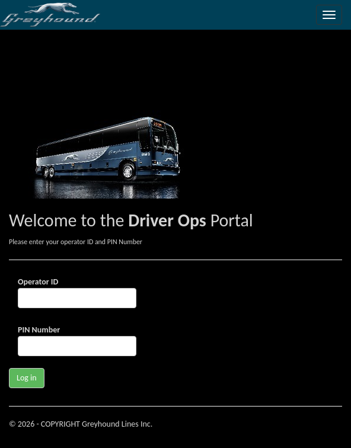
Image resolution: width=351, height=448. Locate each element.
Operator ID (38, 282)
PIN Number (39, 330)
